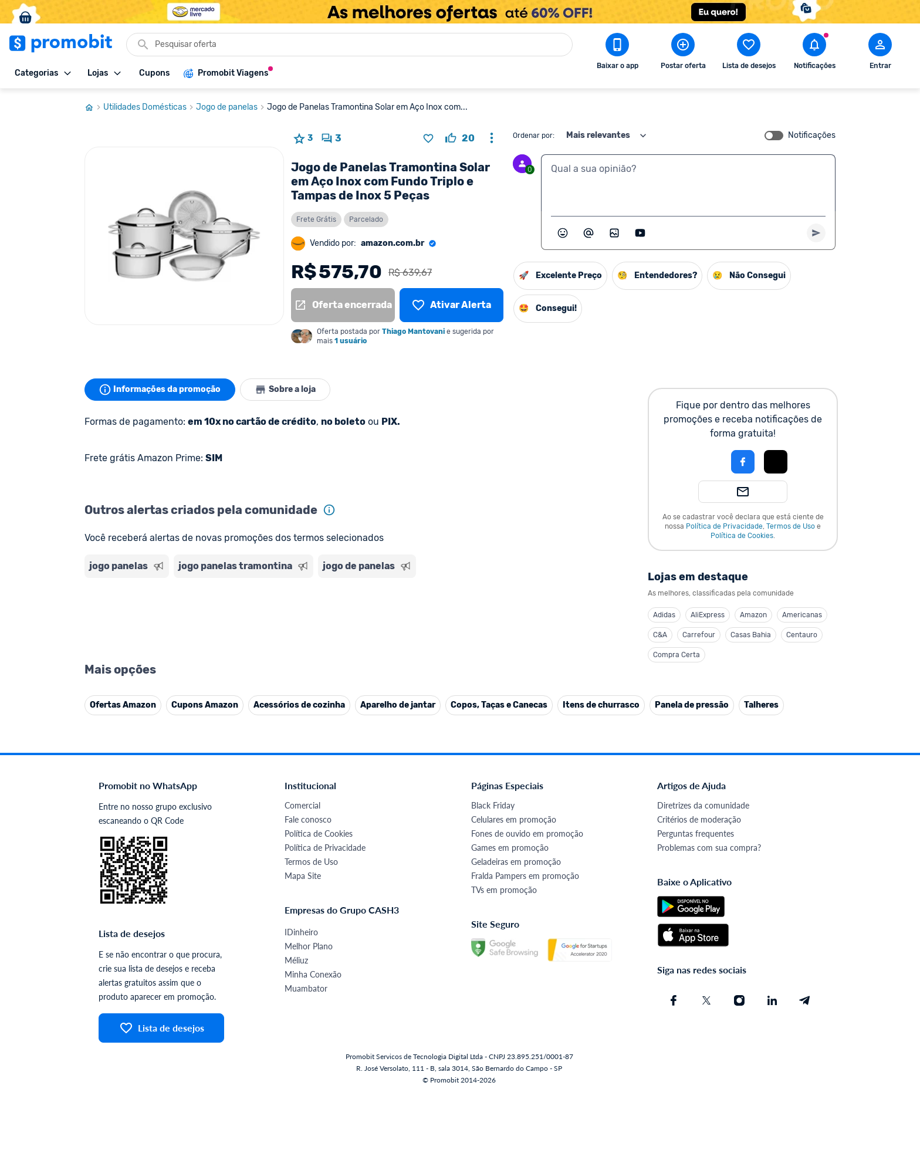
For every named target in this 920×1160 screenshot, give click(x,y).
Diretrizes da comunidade (703, 805)
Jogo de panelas (231, 107)
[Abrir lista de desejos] (748, 53)
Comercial (302, 805)
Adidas (664, 615)
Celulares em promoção (513, 819)
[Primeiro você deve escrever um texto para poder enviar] (816, 233)
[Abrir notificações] (814, 53)
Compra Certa (676, 655)
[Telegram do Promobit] (805, 1000)
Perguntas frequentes (695, 833)
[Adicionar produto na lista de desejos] (428, 138)
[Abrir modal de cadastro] (880, 53)
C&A (660, 635)
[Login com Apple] (775, 462)
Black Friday (493, 805)
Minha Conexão (313, 974)
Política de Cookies (742, 536)
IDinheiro (301, 932)
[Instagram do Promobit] (739, 1000)
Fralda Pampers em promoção (525, 876)
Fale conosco (308, 819)
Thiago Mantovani (413, 331)
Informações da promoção (160, 389)
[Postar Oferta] (682, 53)
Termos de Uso (790, 526)
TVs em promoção (504, 890)
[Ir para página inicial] (93, 107)
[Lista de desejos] (451, 305)
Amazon (753, 615)
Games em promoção (510, 848)
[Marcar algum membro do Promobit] (588, 233)
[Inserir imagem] (614, 233)
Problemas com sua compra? (709, 848)
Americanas (802, 615)
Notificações (812, 135)
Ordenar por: (533, 135)
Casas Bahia (750, 635)
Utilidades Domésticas (149, 107)
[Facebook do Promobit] (673, 1000)
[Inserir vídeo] (640, 233)
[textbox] (688, 183)
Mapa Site (303, 876)
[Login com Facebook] (743, 462)
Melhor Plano (309, 946)
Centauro (801, 635)
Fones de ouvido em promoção (527, 833)
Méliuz (296, 960)
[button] (703, 462)
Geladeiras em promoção (516, 862)
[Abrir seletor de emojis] (562, 233)
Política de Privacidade (724, 526)
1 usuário (350, 341)
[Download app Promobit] (617, 53)
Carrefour (698, 635)
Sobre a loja (285, 389)
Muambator (306, 988)
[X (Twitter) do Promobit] (706, 1000)
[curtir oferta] (460, 138)
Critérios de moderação (699, 819)
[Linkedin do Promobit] (772, 1000)
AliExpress (708, 615)
